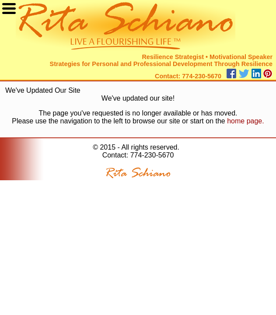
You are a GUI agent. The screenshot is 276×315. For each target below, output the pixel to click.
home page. (245, 121)
